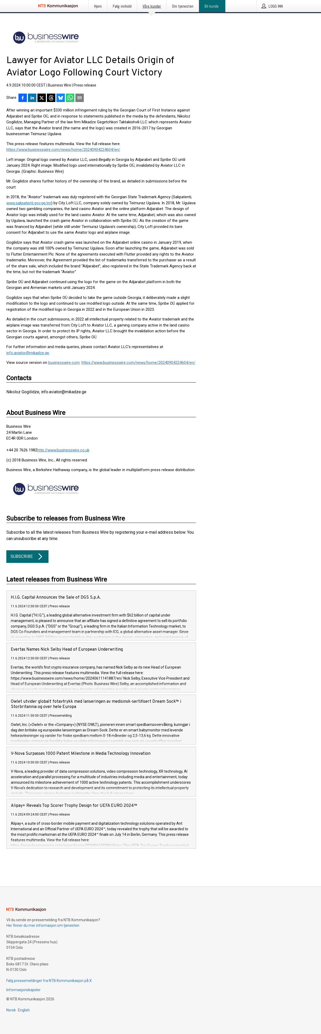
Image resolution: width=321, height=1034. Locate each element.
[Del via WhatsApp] (70, 98)
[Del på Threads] (51, 98)
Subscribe (27, 557)
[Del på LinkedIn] (32, 98)
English (24, 1010)
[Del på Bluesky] (60, 98)
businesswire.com (64, 362)
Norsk (11, 1010)
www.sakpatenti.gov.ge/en (28, 203)
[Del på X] (41, 98)
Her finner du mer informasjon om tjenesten (42, 925)
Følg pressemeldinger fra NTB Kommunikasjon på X (49, 981)
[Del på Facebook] (22, 98)
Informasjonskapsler (23, 990)
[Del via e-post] (79, 98)
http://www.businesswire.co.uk (63, 450)
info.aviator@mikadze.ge (27, 352)
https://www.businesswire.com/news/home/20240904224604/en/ (63, 149)
